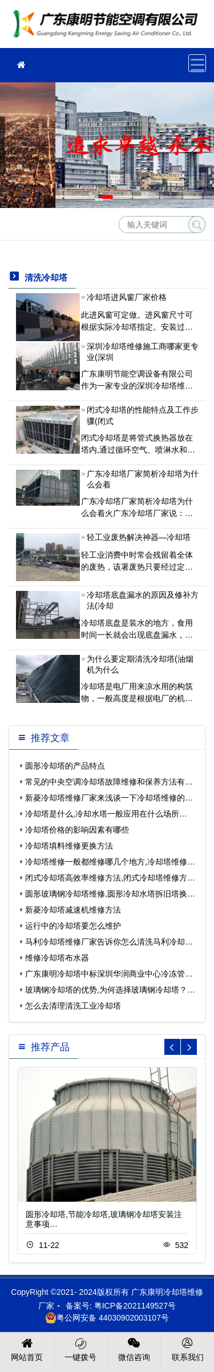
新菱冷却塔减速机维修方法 (73, 909)
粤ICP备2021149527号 (135, 1305)
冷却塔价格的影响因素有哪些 (77, 829)
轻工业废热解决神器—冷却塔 (139, 537)
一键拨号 (80, 1348)
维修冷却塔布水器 (57, 957)
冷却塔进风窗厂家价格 (127, 297)
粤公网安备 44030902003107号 (107, 1317)
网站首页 (27, 1348)
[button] (90, 197)
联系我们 (187, 1348)
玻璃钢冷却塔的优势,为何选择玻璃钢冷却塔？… (110, 989)
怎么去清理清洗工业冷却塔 (73, 1005)
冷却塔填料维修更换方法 (69, 845)
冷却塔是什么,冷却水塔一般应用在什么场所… (106, 813)
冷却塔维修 (108, 28)
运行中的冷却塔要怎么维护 (73, 925)
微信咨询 (134, 1348)
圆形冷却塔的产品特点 (65, 765)
